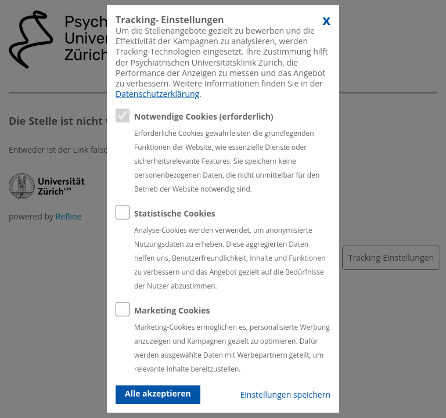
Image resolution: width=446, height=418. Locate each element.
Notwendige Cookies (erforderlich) (204, 116)
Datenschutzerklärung (157, 93)
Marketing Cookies (172, 310)
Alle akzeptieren (158, 393)
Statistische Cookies (174, 213)
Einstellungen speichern (285, 394)
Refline (69, 216)
